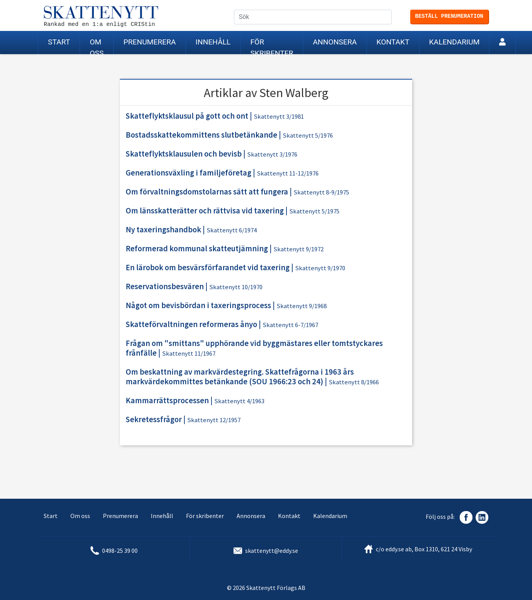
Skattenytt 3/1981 (279, 116)
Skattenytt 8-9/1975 (321, 192)
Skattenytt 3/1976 (272, 154)
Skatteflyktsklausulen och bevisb (184, 154)
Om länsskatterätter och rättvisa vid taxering (205, 211)
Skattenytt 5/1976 (308, 135)
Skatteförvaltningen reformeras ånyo (191, 324)
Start (59, 42)
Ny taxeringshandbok (163, 230)
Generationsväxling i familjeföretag (188, 173)
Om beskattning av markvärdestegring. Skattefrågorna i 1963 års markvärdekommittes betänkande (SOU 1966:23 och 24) (240, 377)
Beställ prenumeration (449, 16)
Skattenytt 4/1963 (239, 401)
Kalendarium (454, 42)
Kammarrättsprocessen (167, 400)
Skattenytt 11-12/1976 (288, 173)
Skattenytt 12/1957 (213, 420)
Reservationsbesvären (165, 286)
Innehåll (213, 42)
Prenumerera (149, 42)
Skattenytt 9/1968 (301, 306)
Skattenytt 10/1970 (236, 287)
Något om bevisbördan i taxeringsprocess (198, 305)
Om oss (97, 46)
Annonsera (334, 42)
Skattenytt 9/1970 (320, 268)
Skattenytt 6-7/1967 (290, 325)
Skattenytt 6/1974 (231, 230)
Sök (392, 17)
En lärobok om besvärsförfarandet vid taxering (208, 267)
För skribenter (271, 46)
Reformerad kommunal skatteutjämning (197, 249)
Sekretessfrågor (154, 419)
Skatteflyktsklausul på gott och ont (187, 116)
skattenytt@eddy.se (271, 550)
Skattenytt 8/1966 (354, 382)
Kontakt (393, 42)
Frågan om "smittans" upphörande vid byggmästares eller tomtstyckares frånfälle (254, 348)
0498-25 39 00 (120, 550)
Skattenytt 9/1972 (298, 249)
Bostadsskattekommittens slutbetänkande (201, 135)
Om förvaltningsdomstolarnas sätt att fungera (207, 192)
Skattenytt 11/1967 (188, 353)
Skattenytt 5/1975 (314, 211)
